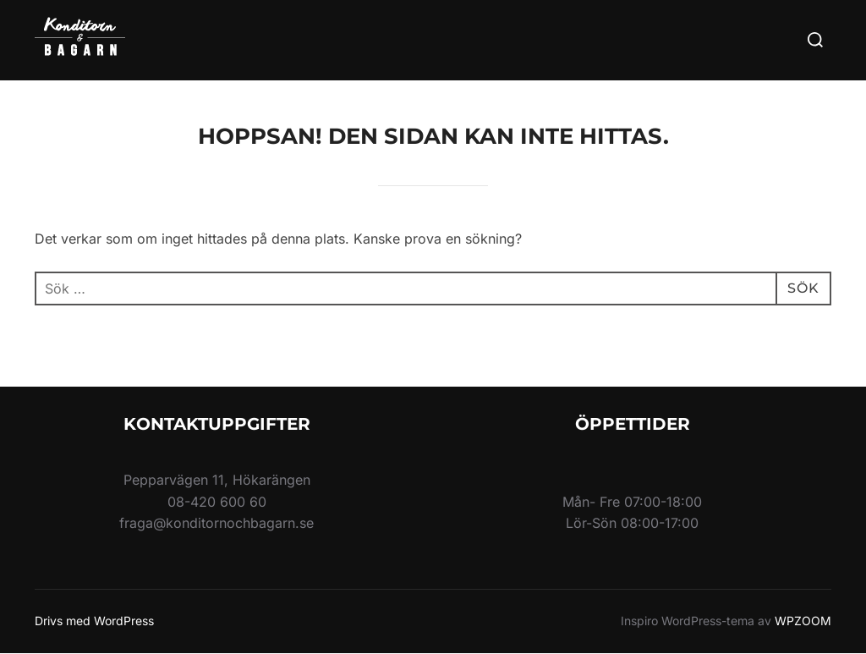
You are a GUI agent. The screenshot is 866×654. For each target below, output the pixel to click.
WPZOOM (803, 620)
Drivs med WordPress (94, 620)
